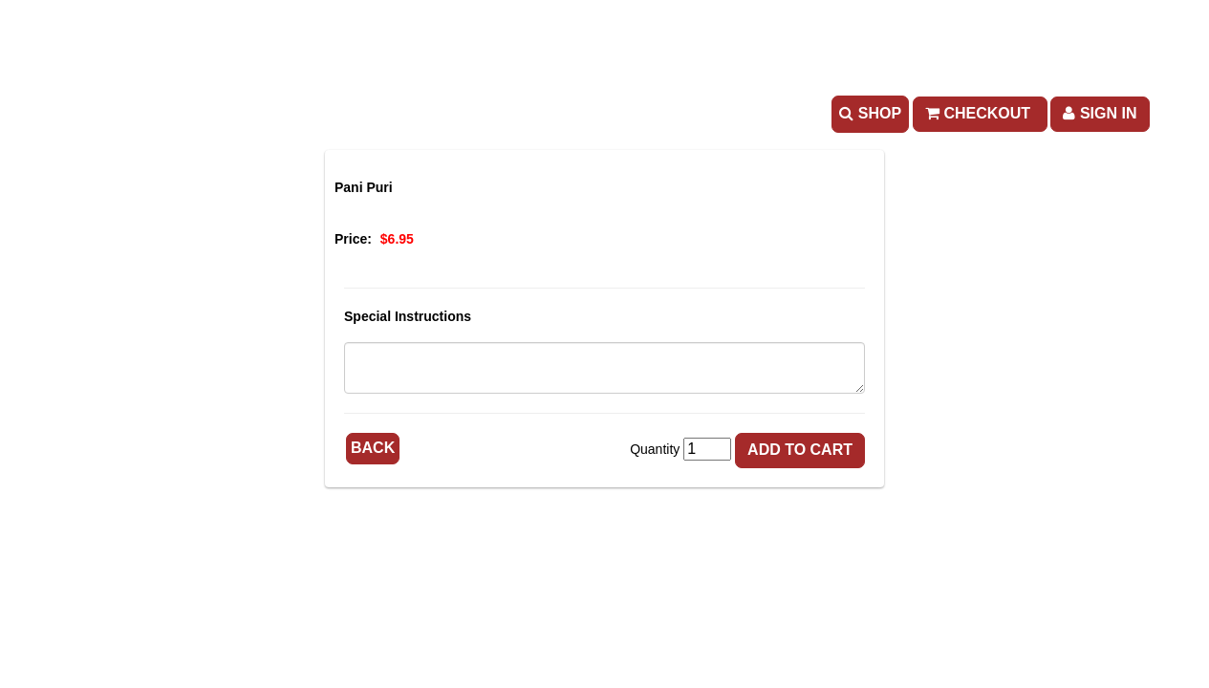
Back (373, 448)
